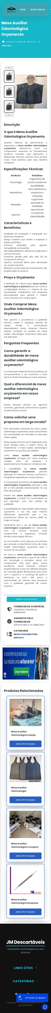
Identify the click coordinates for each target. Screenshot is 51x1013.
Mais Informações (25, 743)
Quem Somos (37, 9)
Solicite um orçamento (26, 599)
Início (23, 9)
